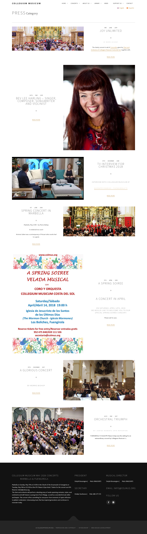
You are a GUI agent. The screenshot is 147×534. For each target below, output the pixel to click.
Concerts (74, 3)
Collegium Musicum (26, 3)
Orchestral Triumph (111, 419)
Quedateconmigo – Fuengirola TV (111, 188)
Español (130, 8)
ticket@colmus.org (23, 490)
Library (97, 3)
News (106, 3)
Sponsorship (83, 528)
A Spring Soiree (110, 283)
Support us (117, 3)
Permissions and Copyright (66, 528)
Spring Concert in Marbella (36, 212)
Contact (129, 3)
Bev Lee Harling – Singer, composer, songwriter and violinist (36, 101)
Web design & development (101, 528)
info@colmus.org (125, 488)
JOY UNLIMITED (111, 31)
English (120, 8)
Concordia (113, 47)
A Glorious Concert (36, 370)
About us (86, 3)
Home (64, 3)
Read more (111, 57)
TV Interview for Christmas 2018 (110, 165)
